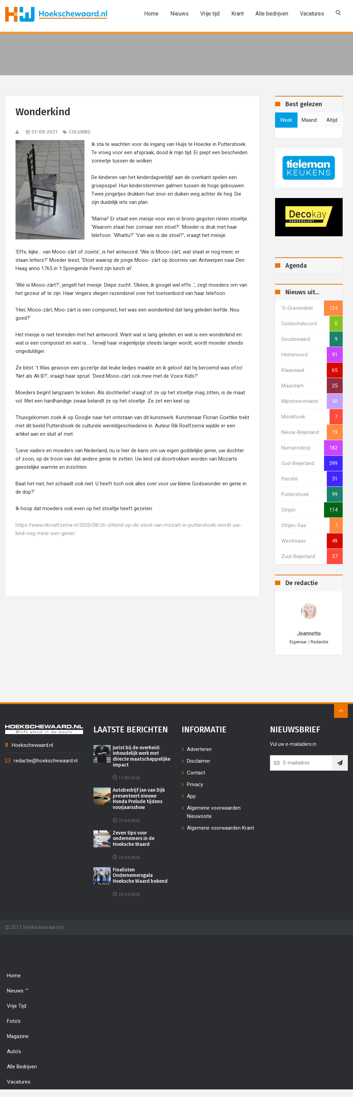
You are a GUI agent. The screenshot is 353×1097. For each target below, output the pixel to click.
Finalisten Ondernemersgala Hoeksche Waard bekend (141, 876)
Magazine (18, 1037)
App (191, 796)
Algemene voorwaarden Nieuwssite (214, 812)
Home (151, 13)
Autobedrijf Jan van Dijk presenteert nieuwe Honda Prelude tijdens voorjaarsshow (140, 799)
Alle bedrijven (271, 13)
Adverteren (199, 749)
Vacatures (312, 13)
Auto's (14, 1052)
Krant (237, 13)
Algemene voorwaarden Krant (220, 828)
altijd (331, 120)
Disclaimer (198, 761)
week (286, 120)
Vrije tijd (210, 13)
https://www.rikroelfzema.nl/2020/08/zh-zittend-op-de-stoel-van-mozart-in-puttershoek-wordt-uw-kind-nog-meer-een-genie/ (129, 529)
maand (309, 120)
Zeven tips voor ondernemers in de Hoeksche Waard (134, 839)
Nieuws (179, 13)
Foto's (14, 1022)
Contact (196, 773)
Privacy (195, 784)
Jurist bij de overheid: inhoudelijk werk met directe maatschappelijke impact (142, 756)
